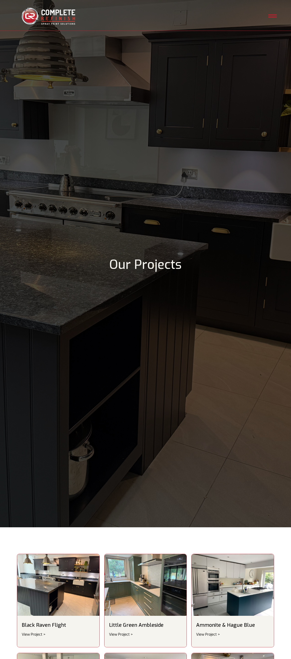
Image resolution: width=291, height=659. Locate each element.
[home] (49, 16)
